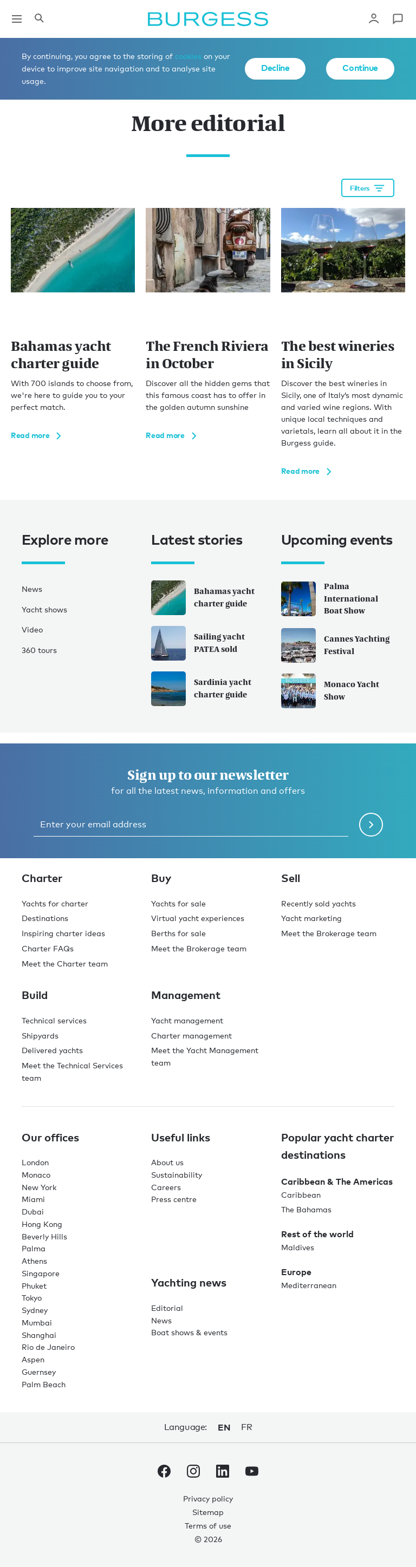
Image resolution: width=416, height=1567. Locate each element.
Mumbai (37, 1322)
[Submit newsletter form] (371, 825)
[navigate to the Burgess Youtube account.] (252, 1473)
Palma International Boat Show (329, 598)
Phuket (34, 1285)
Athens (34, 1260)
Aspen (33, 1359)
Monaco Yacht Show (330, 691)
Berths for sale (178, 933)
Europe (296, 1271)
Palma (34, 1248)
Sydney (35, 1310)
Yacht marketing (311, 918)
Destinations (45, 918)
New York (39, 1187)
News (32, 588)
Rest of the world (317, 1234)
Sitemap (208, 1512)
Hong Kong (42, 1224)
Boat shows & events (189, 1332)
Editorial (167, 1308)
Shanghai (39, 1335)
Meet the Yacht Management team (204, 1056)
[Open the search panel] (39, 18)
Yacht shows (44, 609)
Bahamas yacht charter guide (203, 597)
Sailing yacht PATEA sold (198, 643)
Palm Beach (44, 1384)
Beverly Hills (44, 1236)
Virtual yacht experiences (197, 918)
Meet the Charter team (65, 963)
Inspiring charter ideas (63, 933)
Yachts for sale (178, 903)
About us (167, 1162)
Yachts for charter (55, 903)
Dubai (33, 1211)
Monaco (36, 1174)
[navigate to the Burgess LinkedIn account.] (223, 1473)
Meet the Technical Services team (72, 1071)
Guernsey (39, 1371)
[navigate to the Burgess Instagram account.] (193, 1473)
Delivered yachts (52, 1050)
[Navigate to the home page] (208, 19)
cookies (188, 56)
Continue (360, 67)
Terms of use (208, 1525)
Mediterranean (308, 1285)
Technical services (54, 1020)
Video (32, 629)
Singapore (41, 1273)
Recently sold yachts (318, 903)
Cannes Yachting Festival (335, 645)
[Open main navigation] (16, 19)
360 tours (39, 650)
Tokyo (32, 1297)
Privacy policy (208, 1498)
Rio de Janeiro (48, 1346)
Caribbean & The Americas (337, 1181)
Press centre (174, 1199)
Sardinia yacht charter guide (201, 688)
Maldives (297, 1247)
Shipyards (40, 1035)
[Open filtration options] (367, 188)
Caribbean (301, 1194)
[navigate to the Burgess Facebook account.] (164, 1473)
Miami (33, 1199)
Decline (275, 67)
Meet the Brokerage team (198, 948)
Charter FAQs (48, 948)
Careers (166, 1187)
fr (246, 1427)
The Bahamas (306, 1209)
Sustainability (176, 1174)
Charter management (191, 1035)
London (35, 1162)
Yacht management (187, 1020)
